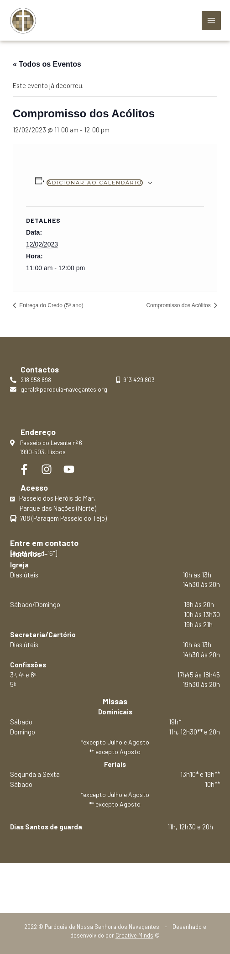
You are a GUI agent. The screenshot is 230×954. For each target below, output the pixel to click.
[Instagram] (46, 469)
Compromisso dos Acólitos (179, 305)
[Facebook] (24, 469)
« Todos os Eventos (47, 64)
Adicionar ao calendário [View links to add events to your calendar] (94, 182)
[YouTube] (69, 469)
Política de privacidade (115, 884)
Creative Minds (134, 935)
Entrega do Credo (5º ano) (51, 305)
